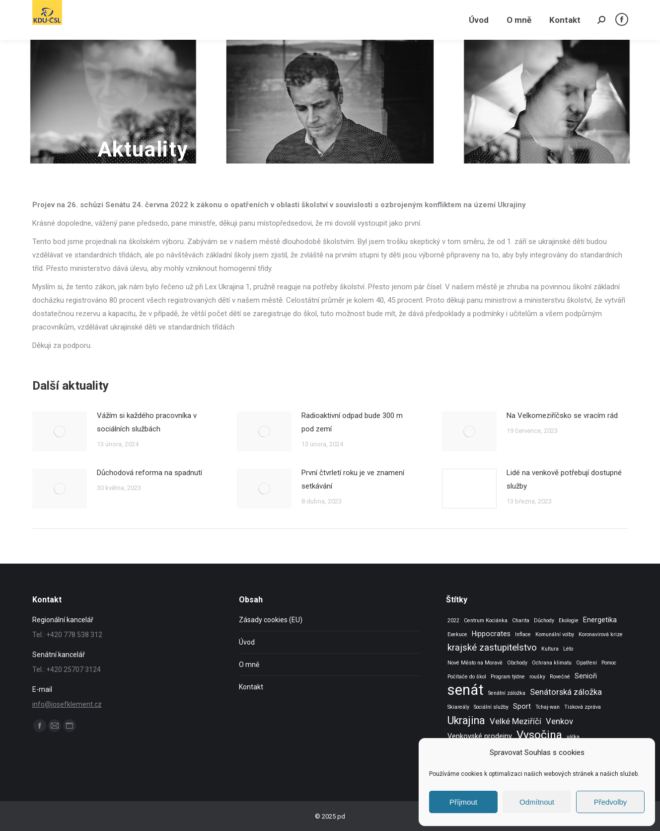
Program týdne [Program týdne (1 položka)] (508, 676)
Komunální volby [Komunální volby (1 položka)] (554, 634)
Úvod (247, 642)
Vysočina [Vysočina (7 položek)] (539, 735)
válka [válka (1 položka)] (573, 737)
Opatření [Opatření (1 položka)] (586, 663)
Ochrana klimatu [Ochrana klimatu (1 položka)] (552, 663)
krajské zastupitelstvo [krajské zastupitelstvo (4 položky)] (492, 647)
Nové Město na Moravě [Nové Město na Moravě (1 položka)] (475, 663)
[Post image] (59, 431)
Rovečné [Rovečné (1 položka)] (560, 676)
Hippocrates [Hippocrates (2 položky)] (491, 634)
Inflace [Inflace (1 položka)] (523, 634)
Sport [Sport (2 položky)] (522, 706)
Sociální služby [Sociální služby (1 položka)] (491, 707)
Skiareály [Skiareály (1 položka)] (458, 707)
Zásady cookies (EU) (270, 620)
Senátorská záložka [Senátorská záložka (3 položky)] (566, 692)
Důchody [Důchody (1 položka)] (544, 620)
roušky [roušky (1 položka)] (537, 676)
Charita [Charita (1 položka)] (520, 620)
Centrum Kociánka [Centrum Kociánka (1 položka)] (486, 620)
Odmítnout (536, 802)
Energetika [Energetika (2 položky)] (600, 620)
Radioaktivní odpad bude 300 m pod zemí (352, 422)
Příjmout (463, 802)
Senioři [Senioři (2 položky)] (586, 676)
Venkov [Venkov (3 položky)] (559, 721)
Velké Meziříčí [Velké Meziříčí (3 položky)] (515, 721)
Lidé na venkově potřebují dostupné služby (564, 479)
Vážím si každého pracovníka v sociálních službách (147, 422)
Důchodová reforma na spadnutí (149, 472)
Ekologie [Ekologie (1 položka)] (569, 620)
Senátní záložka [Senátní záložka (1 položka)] (506, 693)
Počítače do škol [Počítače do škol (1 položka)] (466, 676)
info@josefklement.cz (67, 704)
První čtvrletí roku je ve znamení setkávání (352, 479)
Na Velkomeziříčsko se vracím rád (562, 415)
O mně (249, 664)
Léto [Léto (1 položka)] (568, 649)
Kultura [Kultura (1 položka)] (550, 649)
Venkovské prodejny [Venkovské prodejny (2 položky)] (479, 736)
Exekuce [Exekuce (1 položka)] (457, 634)
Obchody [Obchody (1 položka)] (517, 663)
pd (341, 816)
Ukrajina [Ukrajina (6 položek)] (466, 720)
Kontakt (251, 687)
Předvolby (610, 802)
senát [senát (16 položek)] (465, 690)
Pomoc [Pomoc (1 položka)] (608, 663)
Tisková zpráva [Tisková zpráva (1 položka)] (582, 707)
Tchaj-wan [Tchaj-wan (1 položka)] (547, 707)
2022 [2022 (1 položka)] (453, 620)
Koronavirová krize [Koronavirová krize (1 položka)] (601, 634)
